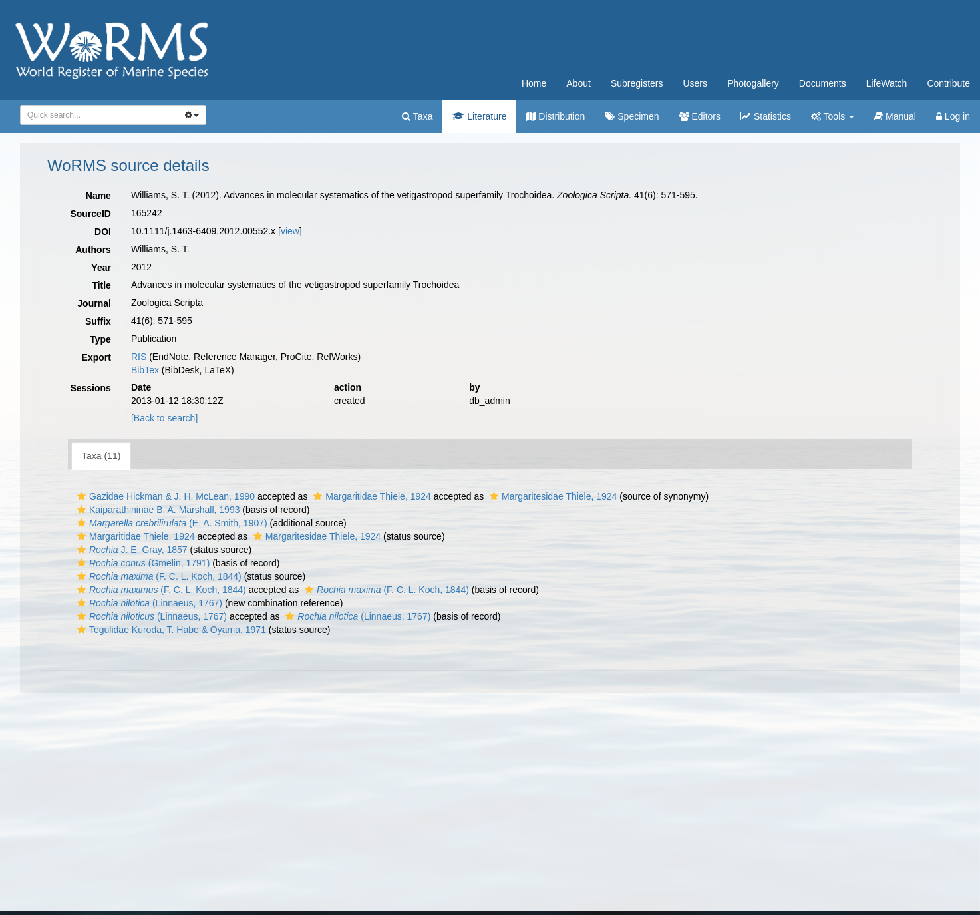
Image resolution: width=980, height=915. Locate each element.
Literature (479, 116)
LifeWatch (886, 83)
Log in (953, 116)
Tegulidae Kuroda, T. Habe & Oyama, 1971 (170, 629)
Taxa (417, 116)
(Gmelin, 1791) (142, 563)
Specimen (632, 116)
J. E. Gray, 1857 (131, 549)
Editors (700, 116)
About (578, 83)
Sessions (90, 388)
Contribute (948, 83)
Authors (93, 249)
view (290, 231)
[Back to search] (164, 418)
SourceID (90, 213)
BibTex (145, 370)
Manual (895, 116)
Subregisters (637, 83)
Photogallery (753, 83)
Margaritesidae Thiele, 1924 (551, 496)
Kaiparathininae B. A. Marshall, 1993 (157, 509)
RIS (138, 356)
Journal (94, 303)
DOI (102, 231)
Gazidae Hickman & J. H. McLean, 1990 (164, 496)
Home (534, 83)
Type (100, 339)
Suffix (98, 321)
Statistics (765, 116)
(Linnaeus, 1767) (148, 603)
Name (98, 195)
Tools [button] (832, 116)
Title (101, 285)
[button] (81, 496)
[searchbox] (97, 115)
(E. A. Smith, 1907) (170, 523)
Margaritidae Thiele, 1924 (370, 496)
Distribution (555, 116)
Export (96, 357)
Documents (822, 83)
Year (101, 267)
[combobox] (99, 115)
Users (695, 83)
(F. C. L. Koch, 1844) (158, 576)
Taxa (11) (101, 456)
